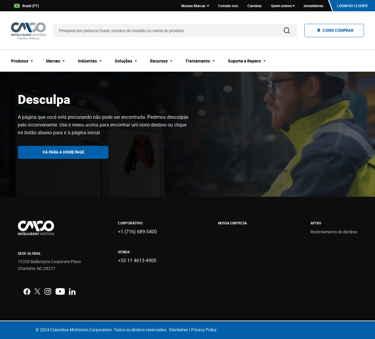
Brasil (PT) (26, 6)
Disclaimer (178, 329)
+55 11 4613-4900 (137, 260)
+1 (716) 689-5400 (137, 231)
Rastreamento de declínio (334, 232)
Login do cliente (352, 5)
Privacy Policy (204, 329)
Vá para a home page (63, 152)
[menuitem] (23, 60)
